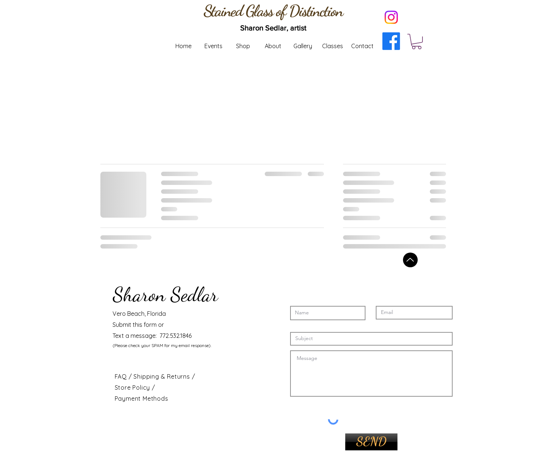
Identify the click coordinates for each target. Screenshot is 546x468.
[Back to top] (410, 260)
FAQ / (124, 376)
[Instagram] (391, 17)
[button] (416, 41)
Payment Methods (141, 398)
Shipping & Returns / (164, 376)
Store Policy (133, 387)
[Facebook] (391, 41)
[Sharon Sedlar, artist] (273, 28)
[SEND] (371, 441)
